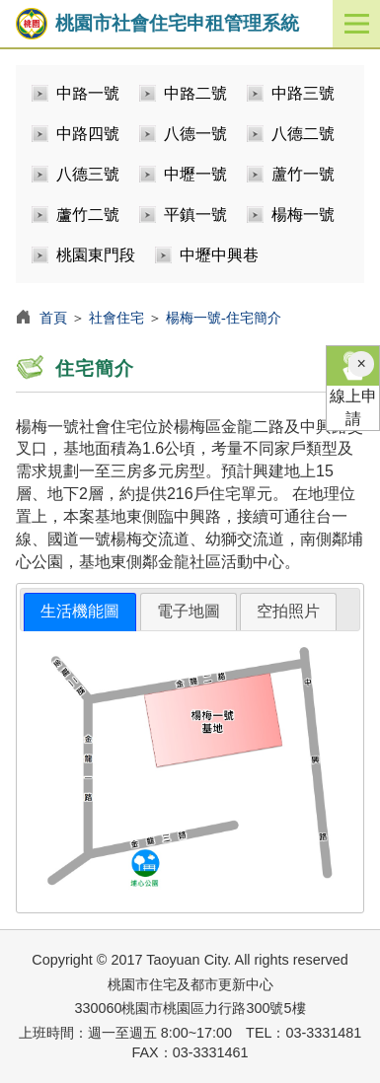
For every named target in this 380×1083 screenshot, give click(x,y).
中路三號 (303, 93)
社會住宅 (116, 317)
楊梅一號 (303, 214)
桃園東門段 (95, 255)
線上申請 (353, 386)
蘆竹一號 (303, 174)
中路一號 (87, 93)
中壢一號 (195, 174)
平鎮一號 (195, 214)
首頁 (53, 317)
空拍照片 (288, 611)
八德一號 (195, 133)
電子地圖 (188, 611)
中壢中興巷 (219, 255)
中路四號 (87, 133)
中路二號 (195, 93)
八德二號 (303, 133)
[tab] (80, 612)
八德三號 (87, 174)
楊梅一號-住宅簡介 (223, 317)
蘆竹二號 (87, 214)
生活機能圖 (79, 611)
